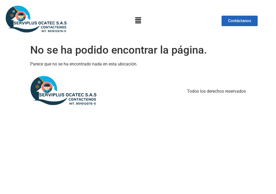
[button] (138, 21)
